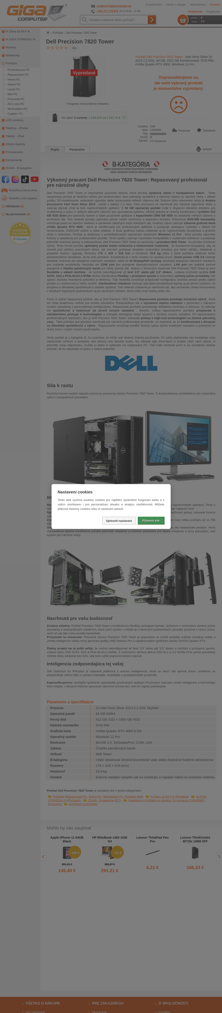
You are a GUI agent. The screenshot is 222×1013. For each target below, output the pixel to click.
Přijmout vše (151, 520)
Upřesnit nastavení (119, 520)
